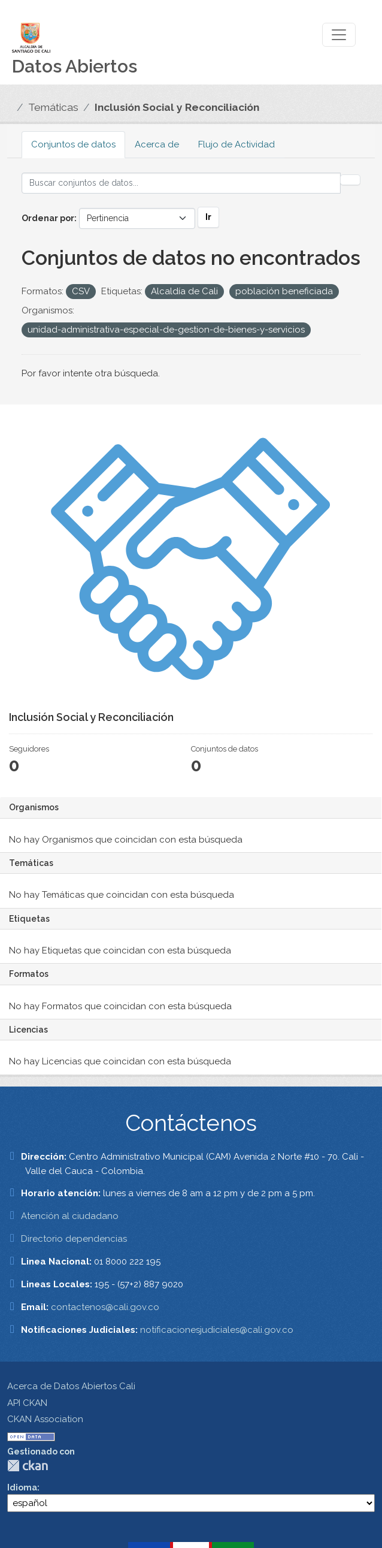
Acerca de (157, 144)
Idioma (22, 1487)
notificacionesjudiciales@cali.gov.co (216, 1329)
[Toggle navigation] (339, 35)
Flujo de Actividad (236, 144)
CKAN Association (45, 1419)
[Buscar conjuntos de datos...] (181, 183)
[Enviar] (350, 179)
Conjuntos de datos (73, 144)
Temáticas (53, 107)
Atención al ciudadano (70, 1216)
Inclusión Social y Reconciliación (177, 107)
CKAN (27, 1465)
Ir (208, 217)
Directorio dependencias (74, 1238)
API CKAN (27, 1403)
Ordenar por (48, 218)
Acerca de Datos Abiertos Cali (71, 1386)
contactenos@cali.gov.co (105, 1307)
